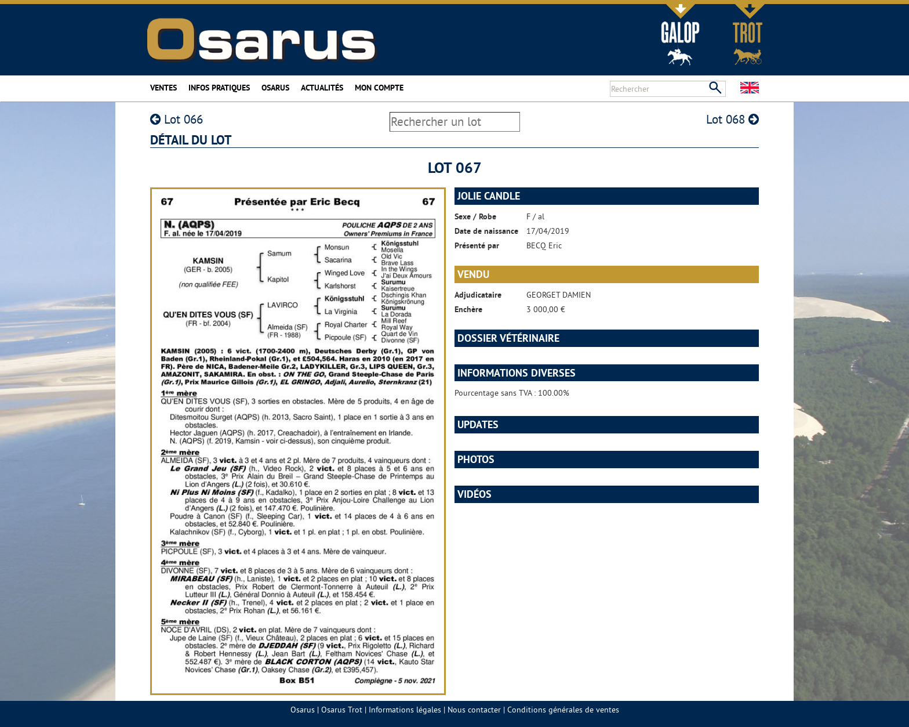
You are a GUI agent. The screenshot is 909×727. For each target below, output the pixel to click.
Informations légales (405, 709)
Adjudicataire (477, 295)
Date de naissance (486, 231)
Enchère (468, 309)
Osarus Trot (341, 709)
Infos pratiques (219, 87)
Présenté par (476, 245)
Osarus (275, 87)
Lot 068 (732, 119)
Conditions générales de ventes (563, 709)
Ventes (163, 87)
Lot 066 (176, 119)
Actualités (322, 87)
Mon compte (379, 87)
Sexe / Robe (475, 216)
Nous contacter (474, 709)
